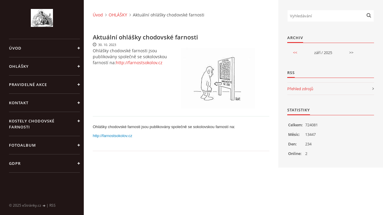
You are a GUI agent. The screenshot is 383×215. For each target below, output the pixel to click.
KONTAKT (18, 102)
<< (295, 52)
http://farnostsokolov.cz (139, 62)
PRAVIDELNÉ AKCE (28, 84)
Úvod (15, 48)
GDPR (15, 163)
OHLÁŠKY (19, 66)
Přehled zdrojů (300, 88)
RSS (52, 205)
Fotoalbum (22, 145)
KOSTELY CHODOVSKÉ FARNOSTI (31, 124)
